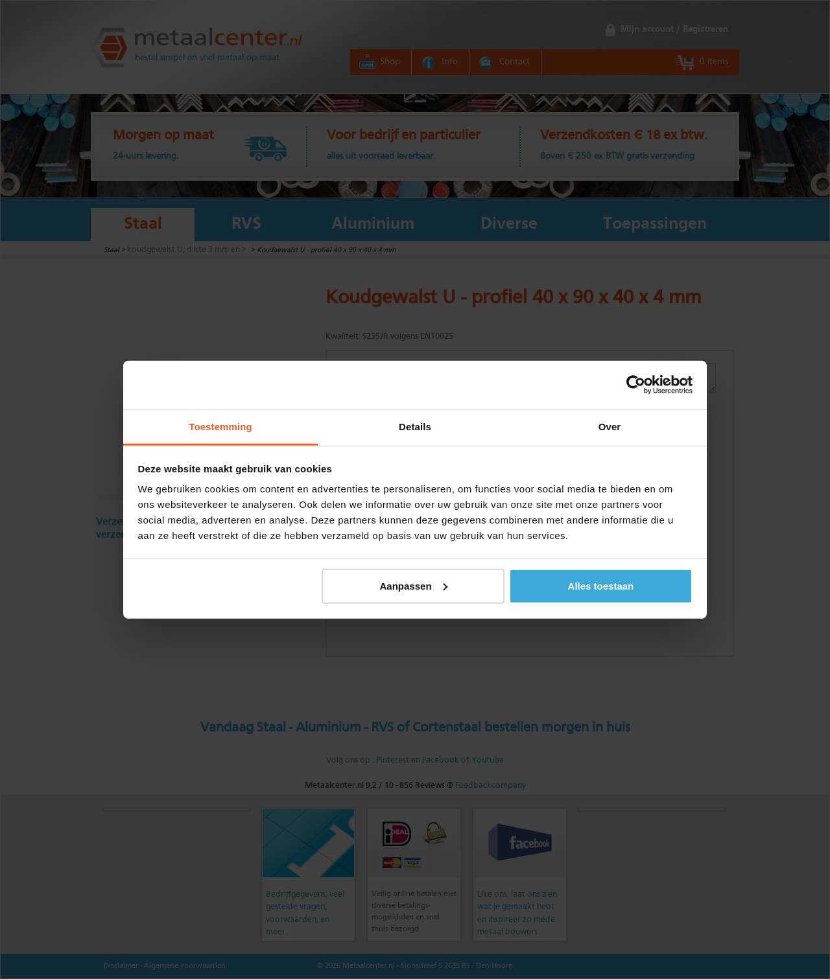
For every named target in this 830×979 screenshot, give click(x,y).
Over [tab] (610, 426)
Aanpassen (413, 585)
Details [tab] (415, 426)
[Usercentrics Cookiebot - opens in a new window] (636, 385)
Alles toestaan (601, 585)
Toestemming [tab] (220, 426)
